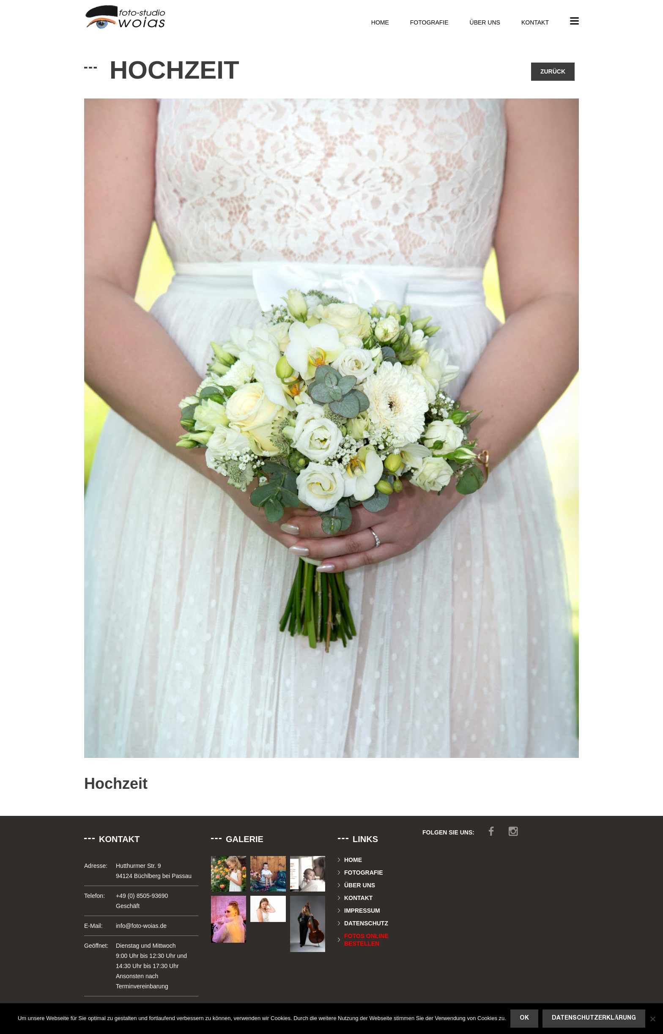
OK (524, 1018)
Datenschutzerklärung (594, 1018)
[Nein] (652, 1019)
